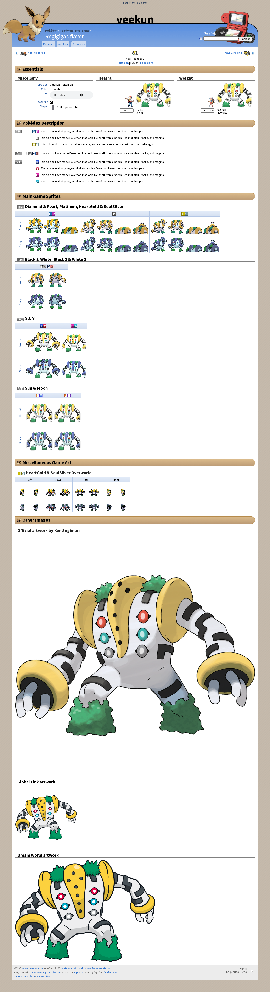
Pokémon (66, 30)
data (32, 976)
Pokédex (51, 30)
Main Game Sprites (41, 196)
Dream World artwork (38, 855)
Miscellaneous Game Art (46, 462)
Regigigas (82, 30)
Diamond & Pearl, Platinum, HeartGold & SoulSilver (70, 206)
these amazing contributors (45, 972)
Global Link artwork (36, 782)
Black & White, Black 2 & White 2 (51, 259)
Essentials (32, 69)
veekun (135, 19)
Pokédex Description (43, 123)
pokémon (67, 968)
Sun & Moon (32, 388)
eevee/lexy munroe (33, 968)
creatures (104, 968)
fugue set (78, 972)
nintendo (79, 968)
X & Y (25, 319)
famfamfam (110, 972)
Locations (147, 63)
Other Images (36, 520)
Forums (48, 44)
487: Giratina (240, 53)
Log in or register (135, 2)
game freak (91, 968)
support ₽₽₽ (43, 976)
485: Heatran (30, 53)
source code (21, 976)
